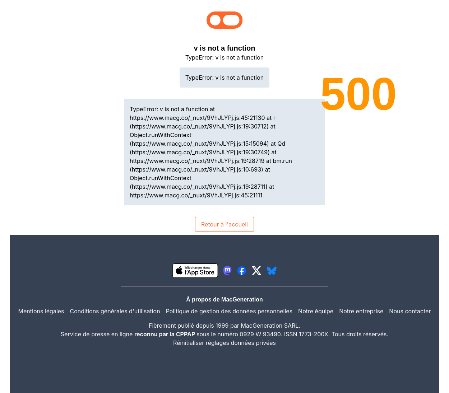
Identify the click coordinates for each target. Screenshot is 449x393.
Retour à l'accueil (224, 224)
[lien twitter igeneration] (256, 270)
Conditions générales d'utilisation (115, 311)
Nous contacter (410, 311)
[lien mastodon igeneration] (227, 270)
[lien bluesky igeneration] (272, 270)
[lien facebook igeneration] (241, 270)
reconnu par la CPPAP (165, 334)
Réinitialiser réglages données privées (224, 342)
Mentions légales (41, 311)
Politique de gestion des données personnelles (229, 311)
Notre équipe (315, 311)
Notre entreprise (361, 311)
